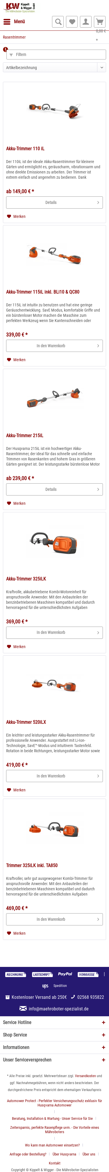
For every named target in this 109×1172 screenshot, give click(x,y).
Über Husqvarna (64, 1154)
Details (72, 201)
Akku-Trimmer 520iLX (26, 722)
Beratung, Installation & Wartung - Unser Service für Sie (52, 1118)
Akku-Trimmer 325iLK (26, 579)
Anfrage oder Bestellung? (28, 1154)
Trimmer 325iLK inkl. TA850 (32, 865)
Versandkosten (85, 1076)
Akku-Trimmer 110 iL (25, 148)
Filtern (18, 54)
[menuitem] (14, 22)
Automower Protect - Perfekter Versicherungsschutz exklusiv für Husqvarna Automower (54, 1103)
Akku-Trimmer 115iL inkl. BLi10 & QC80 (42, 292)
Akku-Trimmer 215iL (24, 435)
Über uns (89, 1154)
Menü (14, 20)
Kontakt (54, 1163)
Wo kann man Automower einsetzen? (52, 1145)
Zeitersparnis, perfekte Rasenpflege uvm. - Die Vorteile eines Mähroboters (54, 1129)
